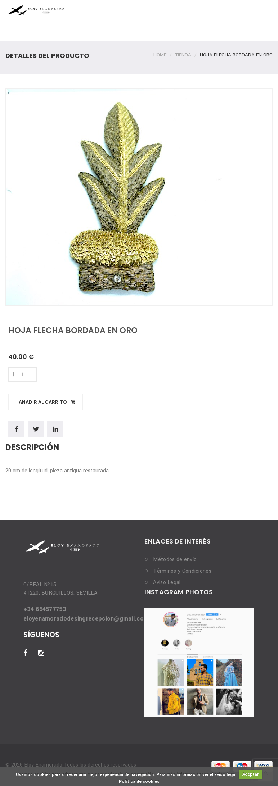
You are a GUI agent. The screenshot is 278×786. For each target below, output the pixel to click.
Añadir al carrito (47, 402)
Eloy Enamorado (42, 765)
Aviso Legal (166, 582)
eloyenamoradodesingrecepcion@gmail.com (86, 618)
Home (159, 54)
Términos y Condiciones (182, 571)
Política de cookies (139, 781)
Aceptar (250, 774)
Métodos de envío (175, 559)
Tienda (183, 54)
